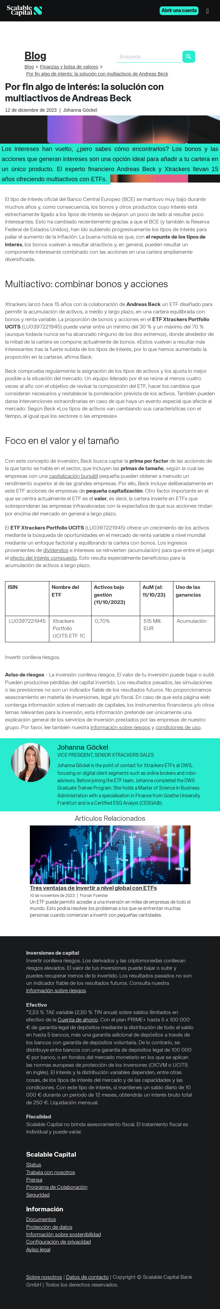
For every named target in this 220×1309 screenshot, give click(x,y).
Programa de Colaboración (57, 1187)
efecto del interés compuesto (43, 558)
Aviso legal (38, 1250)
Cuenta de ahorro (78, 1020)
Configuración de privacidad (58, 1242)
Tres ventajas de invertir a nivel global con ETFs (93, 888)
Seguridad (38, 1195)
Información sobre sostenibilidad (63, 1235)
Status (33, 1165)
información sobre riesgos (120, 728)
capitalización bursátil (73, 476)
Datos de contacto (87, 1277)
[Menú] (209, 10)
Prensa (34, 1180)
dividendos (55, 550)
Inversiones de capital (52, 953)
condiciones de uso (178, 728)
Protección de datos (49, 1227)
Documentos (41, 1219)
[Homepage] (24, 10)
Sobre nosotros (44, 1277)
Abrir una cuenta (179, 10)
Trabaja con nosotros (50, 1172)
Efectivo (36, 1005)
